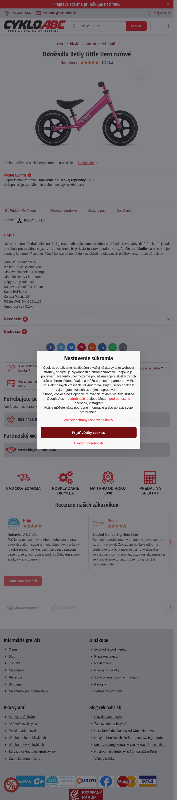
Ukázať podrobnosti (88, 443)
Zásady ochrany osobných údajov (88, 420)
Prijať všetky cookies (88, 433)
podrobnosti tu (77, 398)
